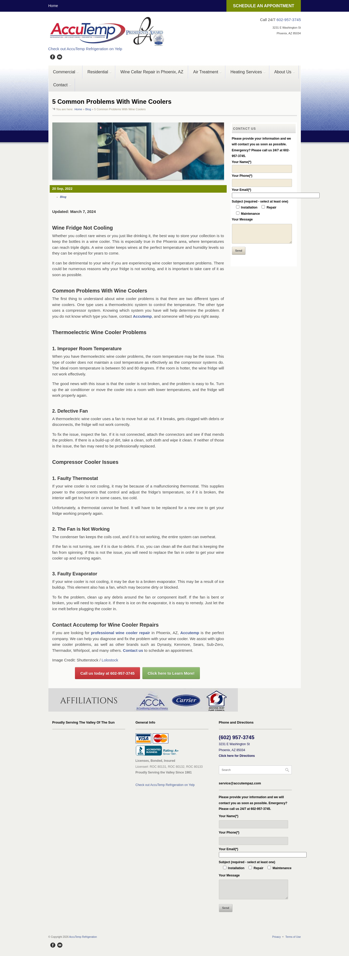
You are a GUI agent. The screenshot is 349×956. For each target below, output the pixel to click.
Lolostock (110, 660)
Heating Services (245, 74)
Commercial (63, 74)
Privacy (276, 936)
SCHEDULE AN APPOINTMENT (263, 6)
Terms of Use (293, 936)
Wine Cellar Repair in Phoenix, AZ (151, 72)
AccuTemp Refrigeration (83, 936)
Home (53, 6)
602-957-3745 (289, 19)
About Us (282, 74)
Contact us (133, 650)
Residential (97, 74)
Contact (60, 87)
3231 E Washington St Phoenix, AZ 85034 (237, 750)
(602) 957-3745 (237, 737)
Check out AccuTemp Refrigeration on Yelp (85, 49)
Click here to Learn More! (171, 673)
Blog (88, 109)
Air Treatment (205, 74)
